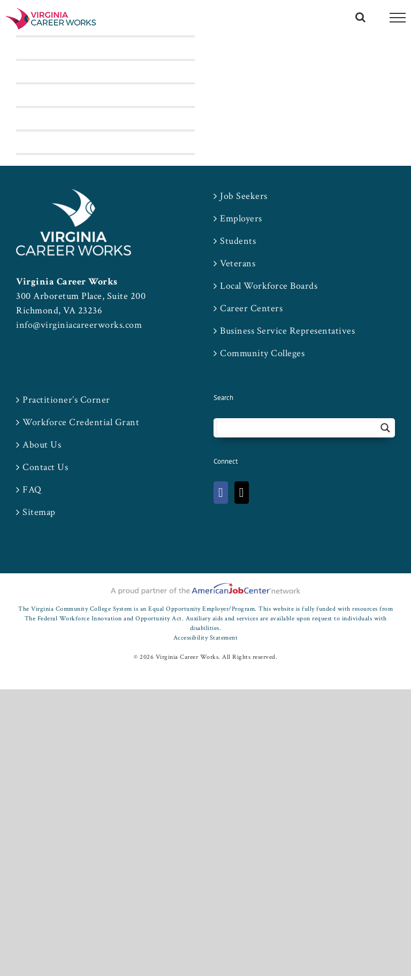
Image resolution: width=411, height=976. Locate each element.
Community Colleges (262, 353)
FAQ (32, 489)
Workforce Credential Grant (80, 422)
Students (238, 241)
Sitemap (39, 512)
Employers (241, 218)
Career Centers (251, 308)
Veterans (237, 263)
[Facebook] (221, 492)
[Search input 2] (297, 428)
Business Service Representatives (287, 331)
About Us (41, 445)
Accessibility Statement (205, 638)
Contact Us (45, 467)
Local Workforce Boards (268, 286)
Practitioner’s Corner (66, 400)
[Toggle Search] (360, 17)
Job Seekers (244, 196)
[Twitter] (241, 492)
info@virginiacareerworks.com (79, 325)
